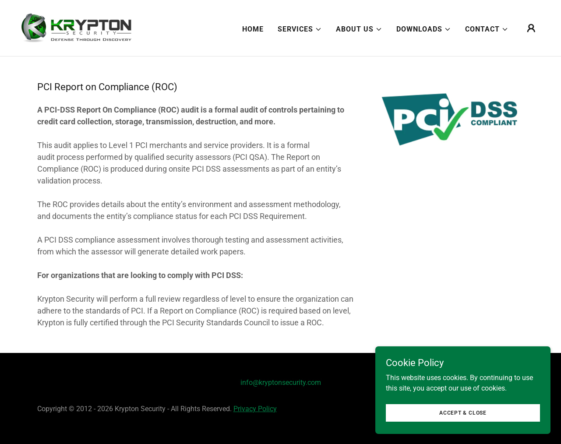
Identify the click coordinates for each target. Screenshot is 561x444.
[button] (300, 29)
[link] (76, 27)
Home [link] (253, 29)
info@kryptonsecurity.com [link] (280, 382)
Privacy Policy (255, 409)
